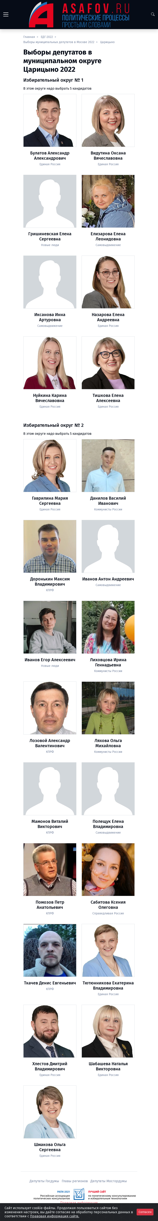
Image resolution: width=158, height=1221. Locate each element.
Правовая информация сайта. (54, 1216)
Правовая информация (79, 1203)
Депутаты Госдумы (45, 1181)
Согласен (145, 1212)
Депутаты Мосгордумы (108, 1181)
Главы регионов (75, 1181)
